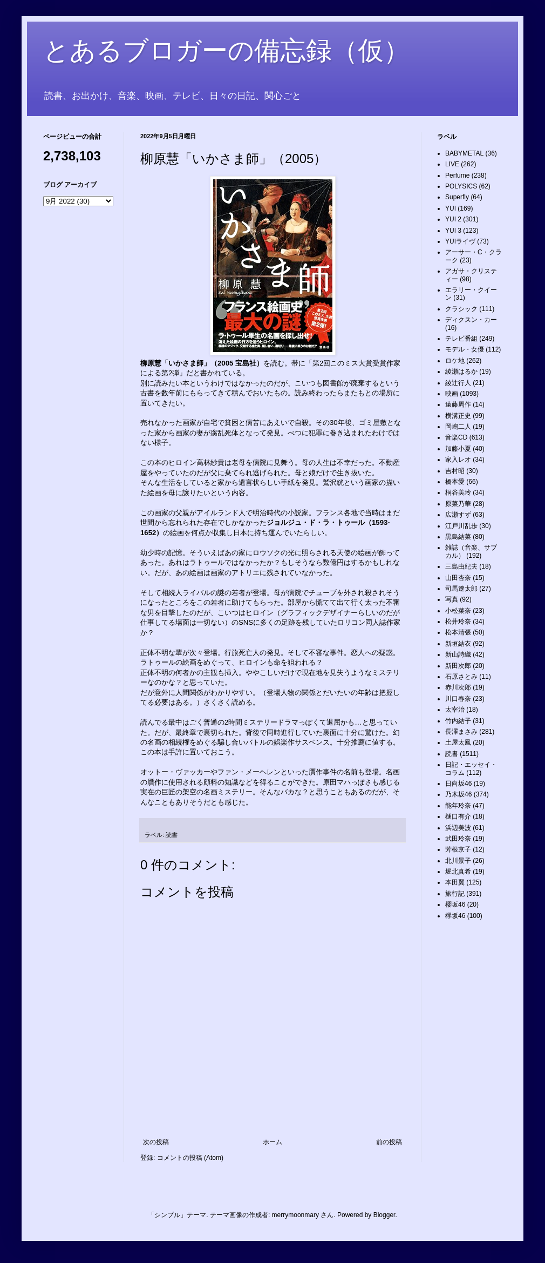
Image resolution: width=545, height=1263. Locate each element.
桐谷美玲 (458, 492)
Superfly (457, 197)
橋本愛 (455, 481)
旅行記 (455, 893)
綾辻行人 (458, 383)
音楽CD (456, 437)
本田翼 (455, 882)
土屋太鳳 (458, 742)
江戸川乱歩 (461, 526)
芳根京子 (458, 849)
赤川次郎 (458, 687)
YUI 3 (453, 230)
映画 (451, 393)
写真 (451, 599)
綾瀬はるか (461, 371)
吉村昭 (455, 471)
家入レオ (458, 459)
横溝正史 (458, 416)
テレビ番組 (461, 338)
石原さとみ (461, 676)
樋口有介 (458, 816)
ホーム (272, 1142)
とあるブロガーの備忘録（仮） (226, 50)
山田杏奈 (458, 578)
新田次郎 (458, 666)
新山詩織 (458, 654)
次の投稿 (156, 1142)
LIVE (452, 164)
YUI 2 (453, 219)
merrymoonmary (295, 1215)
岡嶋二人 (458, 426)
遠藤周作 (458, 404)
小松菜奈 (458, 610)
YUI (450, 208)
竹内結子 (458, 721)
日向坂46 (458, 783)
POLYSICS (461, 186)
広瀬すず (458, 514)
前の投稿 (389, 1142)
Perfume (457, 175)
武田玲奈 (458, 838)
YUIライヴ (460, 241)
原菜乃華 (458, 504)
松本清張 (458, 632)
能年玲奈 (458, 805)
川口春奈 (458, 699)
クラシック (461, 309)
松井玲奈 (458, 621)
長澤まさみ (461, 731)
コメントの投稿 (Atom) (190, 1157)
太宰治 (455, 709)
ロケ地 (455, 360)
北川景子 (458, 860)
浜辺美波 (458, 828)
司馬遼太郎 (461, 588)
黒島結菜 (458, 537)
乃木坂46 (458, 794)
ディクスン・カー (471, 319)
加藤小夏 (458, 448)
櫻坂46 (455, 904)
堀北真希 (458, 871)
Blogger (384, 1215)
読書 (172, 835)
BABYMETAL (464, 153)
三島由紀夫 (461, 566)
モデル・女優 (464, 349)
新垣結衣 (458, 643)
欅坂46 (455, 916)
